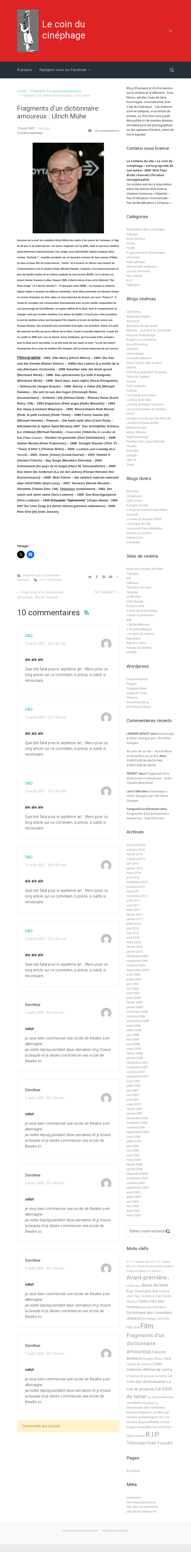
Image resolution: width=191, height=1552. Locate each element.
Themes (132, 697)
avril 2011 (133, 905)
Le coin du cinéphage (63, 30)
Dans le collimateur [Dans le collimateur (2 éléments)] (153, 1307)
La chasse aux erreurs (141, 395)
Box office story (137, 344)
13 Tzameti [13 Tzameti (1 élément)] (163, 1261)
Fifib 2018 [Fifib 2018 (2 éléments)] (133, 1327)
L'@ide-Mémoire (138, 624)
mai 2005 (133, 1206)
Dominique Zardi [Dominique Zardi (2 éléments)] (153, 1318)
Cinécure (132, 349)
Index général (136, 262)
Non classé (134, 275)
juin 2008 (133, 1035)
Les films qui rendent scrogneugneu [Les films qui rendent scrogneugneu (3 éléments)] (148, 1415)
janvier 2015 (135, 868)
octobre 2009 (136, 965)
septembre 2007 (138, 1076)
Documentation (137, 679)
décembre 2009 (137, 956)
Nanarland (134, 638)
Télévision (133, 285)
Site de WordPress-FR (142, 1511)
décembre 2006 (137, 1118)
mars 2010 (134, 942)
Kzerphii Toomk (137, 505)
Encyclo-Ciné (135, 606)
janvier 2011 (135, 919)
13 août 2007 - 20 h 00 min (45, 644)
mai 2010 (133, 933)
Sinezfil (132, 455)
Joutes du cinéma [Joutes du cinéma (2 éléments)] (139, 1364)
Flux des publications (141, 1502)
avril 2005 (133, 1211)
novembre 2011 (137, 896)
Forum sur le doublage (142, 610)
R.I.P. (42, 580)
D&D (29, 635)
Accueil (21, 91)
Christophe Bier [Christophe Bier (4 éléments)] (146, 1291)
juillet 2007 (134, 1085)
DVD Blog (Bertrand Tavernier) (147, 372)
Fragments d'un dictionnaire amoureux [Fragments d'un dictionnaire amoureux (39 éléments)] (146, 1343)
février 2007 (134, 1109)
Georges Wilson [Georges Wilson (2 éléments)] (152, 1358)
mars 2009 (134, 998)
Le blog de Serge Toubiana (145, 404)
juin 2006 (133, 1146)
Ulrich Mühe (55, 580)
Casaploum (134, 496)
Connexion (134, 1497)
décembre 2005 (137, 1174)
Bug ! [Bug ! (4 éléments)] (130, 1291)
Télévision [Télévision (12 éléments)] (136, 1442)
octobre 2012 (136, 887)
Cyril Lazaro (134, 500)
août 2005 (133, 1192)
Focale (131, 381)
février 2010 (134, 947)
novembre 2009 (137, 961)
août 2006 (133, 1136)
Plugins (132, 684)
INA (129, 620)
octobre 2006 (136, 1127)
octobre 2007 (136, 1072)
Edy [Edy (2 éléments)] (166, 1318)
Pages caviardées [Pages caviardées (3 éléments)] (139, 1427)
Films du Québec (138, 376)
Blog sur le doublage (141, 335)
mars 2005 (134, 1215)
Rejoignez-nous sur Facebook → (65, 70)
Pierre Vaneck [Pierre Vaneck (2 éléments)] (136, 1436)
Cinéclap (132, 592)
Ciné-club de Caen (139, 587)
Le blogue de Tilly (139, 524)
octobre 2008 (136, 1016)
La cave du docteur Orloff (144, 519)
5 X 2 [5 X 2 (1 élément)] (154, 1261)
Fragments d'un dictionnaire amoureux (56, 91)
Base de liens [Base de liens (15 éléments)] (155, 1285)
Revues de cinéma (139, 647)
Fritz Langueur (136, 386)
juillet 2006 (134, 1141)
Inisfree (132, 390)
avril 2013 (133, 877)
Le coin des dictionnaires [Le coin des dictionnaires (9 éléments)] (149, 1378)
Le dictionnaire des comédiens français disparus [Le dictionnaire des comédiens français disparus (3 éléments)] (146, 1407)
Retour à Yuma (136, 643)
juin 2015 (133, 863)
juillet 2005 (134, 1197)
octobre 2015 (136, 859)
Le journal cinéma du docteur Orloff (146, 411)
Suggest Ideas (137, 688)
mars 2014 (134, 873)
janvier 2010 (135, 951)
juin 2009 (133, 984)
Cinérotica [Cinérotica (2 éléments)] (148, 1296)
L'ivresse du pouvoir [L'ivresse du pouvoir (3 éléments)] (141, 1376)
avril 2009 (133, 993)
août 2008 (133, 1025)
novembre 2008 (137, 1011)
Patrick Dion (135, 537)
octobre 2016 (136, 849)
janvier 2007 (135, 1113)
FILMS (131, 248)
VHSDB (132, 652)
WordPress (122, 1530)
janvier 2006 (135, 1169)
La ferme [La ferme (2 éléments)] (161, 1376)
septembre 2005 (138, 1187)
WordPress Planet (139, 707)
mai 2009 (133, 988)
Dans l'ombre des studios (144, 363)
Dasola (131, 367)
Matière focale (136, 427)
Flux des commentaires (142, 1507)
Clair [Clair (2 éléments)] (158, 1296)
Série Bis (132, 450)
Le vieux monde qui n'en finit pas (149, 418)
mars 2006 (134, 1160)
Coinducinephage (30, 133)
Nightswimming (137, 437)
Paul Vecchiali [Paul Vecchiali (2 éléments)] (161, 1427)
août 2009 (133, 974)
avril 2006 (133, 1155)
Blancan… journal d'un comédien (149, 330)
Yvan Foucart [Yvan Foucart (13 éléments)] (159, 1443)
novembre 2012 (137, 882)
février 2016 (134, 854)
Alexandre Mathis (138, 316)
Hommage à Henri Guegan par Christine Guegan (150, 738)
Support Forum (137, 693)
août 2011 (133, 900)
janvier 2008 (135, 1058)
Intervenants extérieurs (142, 266)
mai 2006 (133, 1150)
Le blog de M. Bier (139, 400)
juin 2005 (133, 1201)
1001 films (134, 312)
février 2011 (134, 914)
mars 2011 (134, 910)
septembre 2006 (138, 1132)
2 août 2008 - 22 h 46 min (44, 1013)
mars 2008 (134, 1048)
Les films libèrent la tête (143, 423)
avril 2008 (133, 1044)
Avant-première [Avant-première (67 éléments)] (147, 1277)
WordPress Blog (138, 702)
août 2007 (133, 1081)
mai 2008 (133, 1039)
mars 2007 (134, 1104)
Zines (130, 464)
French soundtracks (140, 615)
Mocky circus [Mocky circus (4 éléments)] (159, 1422)
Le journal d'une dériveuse (144, 528)
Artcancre (133, 321)
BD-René (132, 491)
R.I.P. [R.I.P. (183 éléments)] (153, 1434)
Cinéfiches (134, 596)
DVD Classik (135, 601)
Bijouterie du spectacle (142, 326)
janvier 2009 (135, 1007)
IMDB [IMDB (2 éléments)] (167, 1358)
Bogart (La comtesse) (142, 339)
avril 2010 (133, 937)
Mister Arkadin (137, 432)
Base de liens (136, 238)
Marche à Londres (139, 533)
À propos (24, 70)
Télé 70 (131, 460)
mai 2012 (133, 891)
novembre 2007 (137, 1067)
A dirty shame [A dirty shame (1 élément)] (163, 1266)
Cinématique (135, 353)
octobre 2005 (136, 1183)
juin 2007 (133, 1090)
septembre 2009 (138, 970)
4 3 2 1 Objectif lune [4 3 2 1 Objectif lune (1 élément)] (138, 1261)
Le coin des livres (138, 271)
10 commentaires (106, 130)
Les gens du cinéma (140, 633)
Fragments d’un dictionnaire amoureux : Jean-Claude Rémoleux (150, 778)
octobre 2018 (136, 845)
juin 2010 (133, 928)
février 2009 (134, 1002)
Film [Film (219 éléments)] (147, 1326)
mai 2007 (133, 1095)
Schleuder (133, 542)
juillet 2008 (134, 1030)
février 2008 (134, 1053)
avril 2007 (133, 1099)
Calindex (132, 583)
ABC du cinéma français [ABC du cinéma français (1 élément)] (140, 1266)
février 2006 (134, 1164)
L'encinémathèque (139, 629)
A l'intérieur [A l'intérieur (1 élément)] (154, 1271)
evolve (66, 1530)
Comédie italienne (139, 358)
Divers (131, 243)
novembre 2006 (137, 1122)
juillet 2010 (134, 924)
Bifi (129, 578)
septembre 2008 (138, 1021)
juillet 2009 (134, 979)
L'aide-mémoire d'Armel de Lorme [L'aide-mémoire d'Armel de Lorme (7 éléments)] (149, 1367)
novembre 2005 (137, 1178)
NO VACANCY (105, 592)
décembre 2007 (137, 1062)
